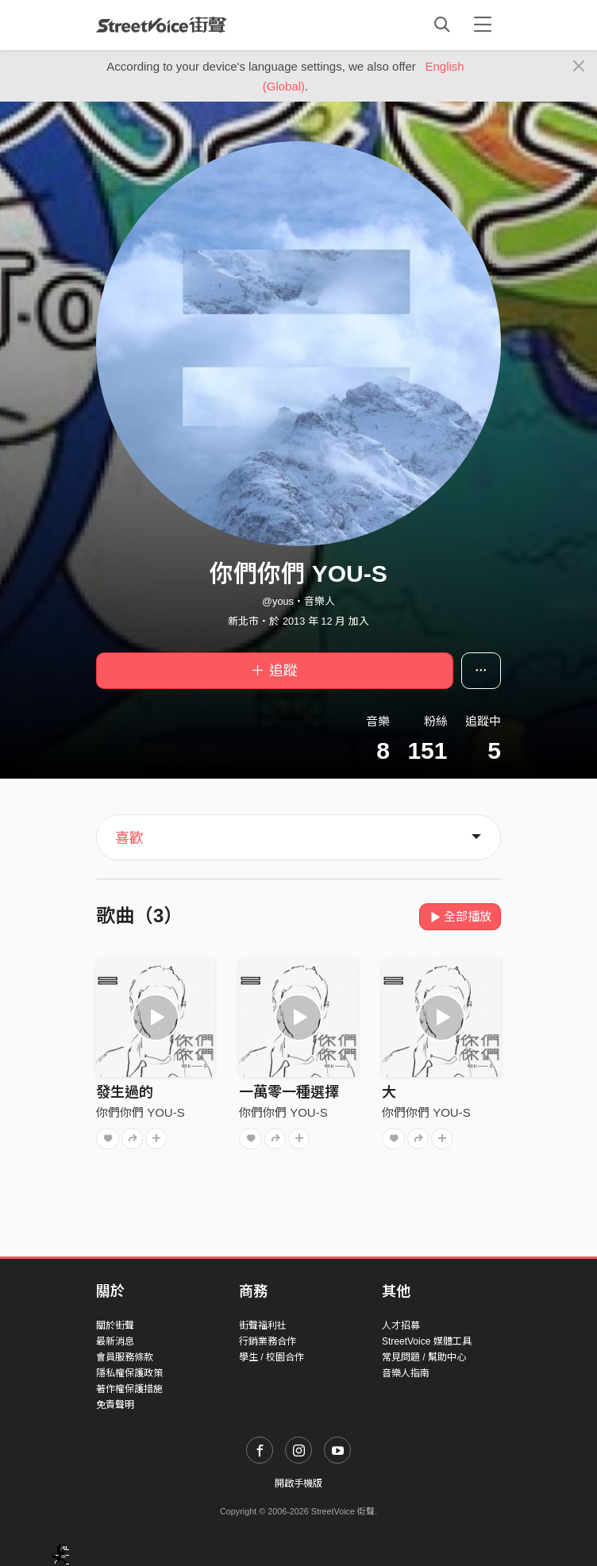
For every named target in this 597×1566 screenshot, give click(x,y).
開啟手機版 (298, 1483)
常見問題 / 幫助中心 (424, 1357)
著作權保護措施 (129, 1389)
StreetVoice (161, 25)
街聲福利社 (263, 1325)
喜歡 (129, 838)
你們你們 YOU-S (140, 1112)
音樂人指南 (405, 1373)
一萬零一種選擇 (289, 1092)
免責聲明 (115, 1404)
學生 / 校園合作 (271, 1357)
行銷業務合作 (267, 1341)
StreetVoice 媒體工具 (427, 1341)
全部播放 (460, 916)
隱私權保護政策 (129, 1373)
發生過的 (124, 1092)
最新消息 (115, 1341)
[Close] (579, 66)
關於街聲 (115, 1325)
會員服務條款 (124, 1357)
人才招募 (401, 1325)
